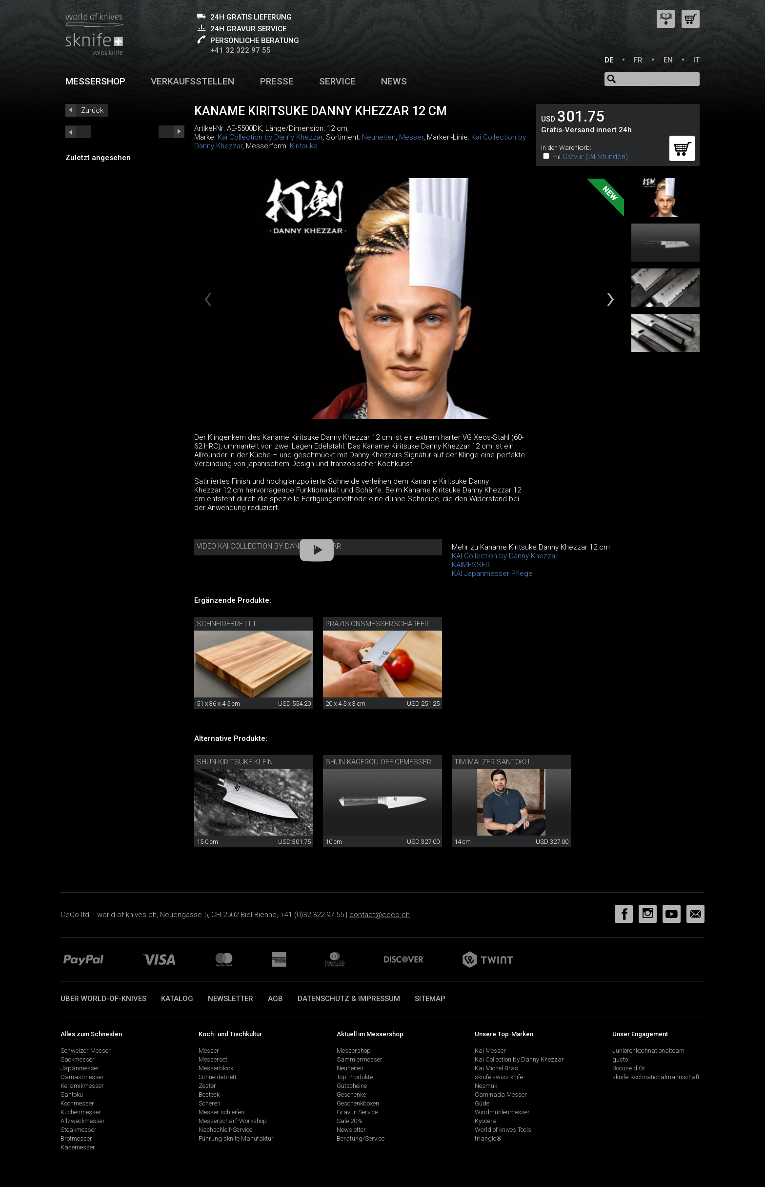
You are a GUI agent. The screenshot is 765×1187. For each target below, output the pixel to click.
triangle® (488, 1138)
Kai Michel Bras (496, 1068)
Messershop (95, 81)
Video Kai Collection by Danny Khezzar (269, 546)
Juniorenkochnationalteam (648, 1050)
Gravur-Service (357, 1112)
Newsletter (230, 998)
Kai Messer (490, 1050)
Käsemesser (77, 1147)
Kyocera (486, 1121)
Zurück (92, 110)
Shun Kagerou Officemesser (378, 761)
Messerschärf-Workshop (233, 1121)
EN (668, 60)
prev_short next (171, 131)
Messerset (213, 1059)
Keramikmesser (82, 1085)
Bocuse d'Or (628, 1068)
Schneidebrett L (227, 623)
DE (608, 60)
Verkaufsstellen (192, 81)
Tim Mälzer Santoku (491, 761)
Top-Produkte (355, 1077)
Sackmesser (77, 1059)
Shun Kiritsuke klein (235, 761)
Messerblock (216, 1068)
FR (638, 60)
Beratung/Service (360, 1138)
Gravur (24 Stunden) (595, 156)
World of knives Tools (503, 1129)
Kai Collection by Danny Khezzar (270, 137)
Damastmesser (82, 1077)
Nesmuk (486, 1085)
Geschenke (351, 1094)
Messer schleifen (221, 1112)
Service (337, 81)
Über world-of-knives (103, 998)
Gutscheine (352, 1085)
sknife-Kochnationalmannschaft (656, 1077)
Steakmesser (78, 1129)
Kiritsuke (304, 146)
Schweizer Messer (85, 1050)
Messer (411, 137)
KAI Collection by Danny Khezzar (505, 556)
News (394, 81)
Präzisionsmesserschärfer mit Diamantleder (410, 623)
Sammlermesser (359, 1059)
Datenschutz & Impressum (349, 998)
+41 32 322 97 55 (240, 50)
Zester (207, 1085)
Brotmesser (76, 1138)
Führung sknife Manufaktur (236, 1138)
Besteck (209, 1094)
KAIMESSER (471, 564)
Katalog (177, 998)
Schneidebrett (218, 1077)
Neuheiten (379, 137)
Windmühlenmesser (502, 1112)
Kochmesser (77, 1103)
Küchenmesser (80, 1112)
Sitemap (430, 998)
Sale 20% (349, 1121)
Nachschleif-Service (225, 1129)
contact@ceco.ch (379, 914)
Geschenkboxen (358, 1103)
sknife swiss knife (499, 1077)
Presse (277, 81)
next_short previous (78, 131)
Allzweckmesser (82, 1121)
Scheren (210, 1103)
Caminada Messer (501, 1094)
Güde (482, 1103)
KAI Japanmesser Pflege (492, 573)
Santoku (71, 1094)
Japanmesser (80, 1068)
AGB (275, 998)
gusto (620, 1059)
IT (696, 60)
